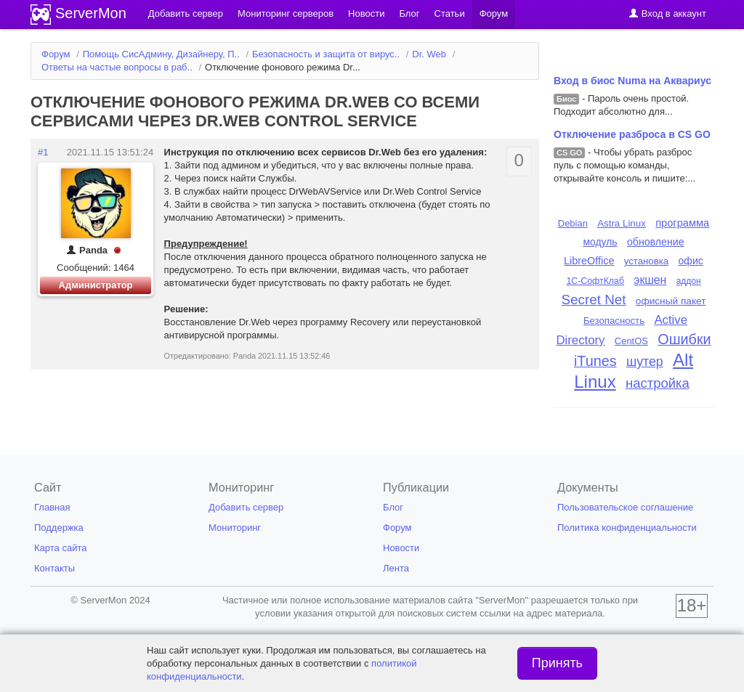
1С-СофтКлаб (595, 281)
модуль (600, 242)
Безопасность (613, 320)
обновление (655, 242)
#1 (43, 152)
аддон (688, 281)
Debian (573, 223)
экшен (650, 280)
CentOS (631, 340)
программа (682, 223)
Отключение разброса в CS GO (632, 134)
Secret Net (594, 299)
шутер (644, 361)
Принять (557, 663)
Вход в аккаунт (667, 13)
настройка (658, 383)
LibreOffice (589, 260)
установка (646, 261)
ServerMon (90, 13)
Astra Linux (621, 223)
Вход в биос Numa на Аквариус (632, 80)
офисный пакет (671, 301)
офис (690, 260)
